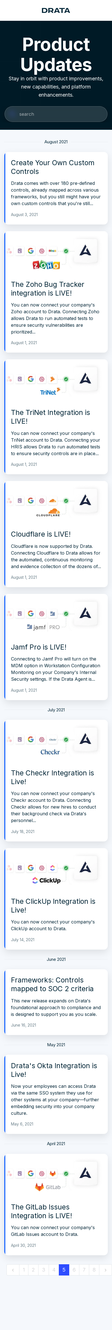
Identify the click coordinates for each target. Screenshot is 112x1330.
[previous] (12, 1270)
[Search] (56, 114)
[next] (105, 1270)
